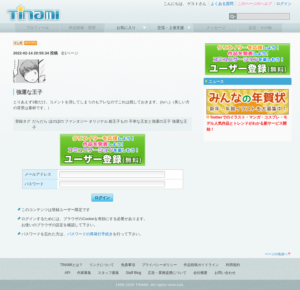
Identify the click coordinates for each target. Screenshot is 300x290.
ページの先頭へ (278, 254)
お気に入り (127, 27)
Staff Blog (133, 273)
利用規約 (233, 265)
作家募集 (84, 273)
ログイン (284, 3)
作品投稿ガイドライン (201, 265)
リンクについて (101, 265)
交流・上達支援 (171, 27)
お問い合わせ (225, 273)
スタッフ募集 (108, 273)
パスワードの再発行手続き (90, 234)
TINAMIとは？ (71, 265)
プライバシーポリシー (159, 265)
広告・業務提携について (167, 273)
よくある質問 (222, 3)
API (67, 273)
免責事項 (128, 265)
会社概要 (200, 273)
